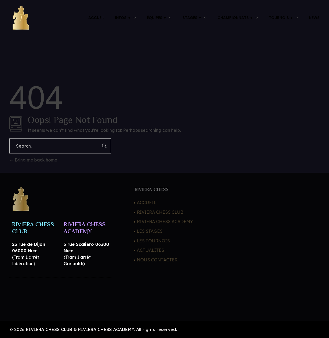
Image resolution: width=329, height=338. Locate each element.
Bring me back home (33, 160)
